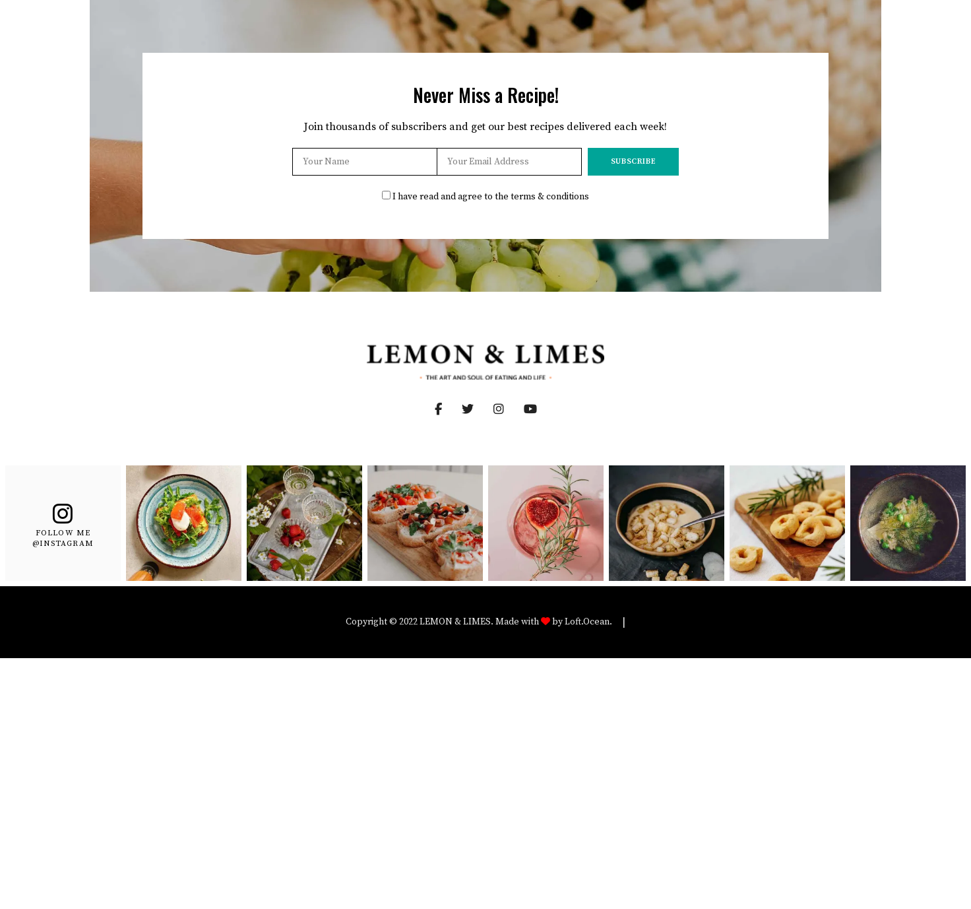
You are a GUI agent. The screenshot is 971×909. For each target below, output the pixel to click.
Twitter (477, 409)
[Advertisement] (485, 757)
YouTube (540, 409)
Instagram (508, 409)
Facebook (438, 409)
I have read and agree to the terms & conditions (490, 197)
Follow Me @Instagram (63, 537)
